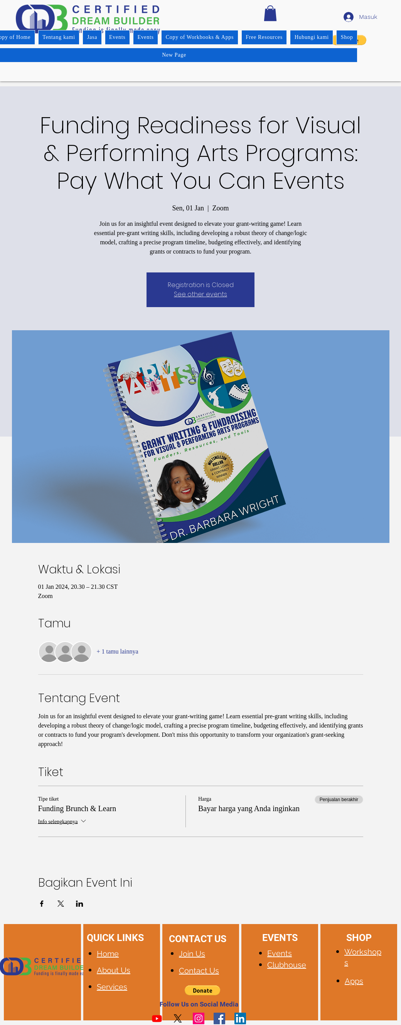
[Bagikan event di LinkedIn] (79, 904)
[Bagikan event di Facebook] (41, 904)
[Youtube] (157, 1018)
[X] (178, 1018)
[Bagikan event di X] (60, 904)
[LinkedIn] (240, 1018)
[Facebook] (219, 1018)
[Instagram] (198, 1018)
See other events (200, 294)
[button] (270, 13)
